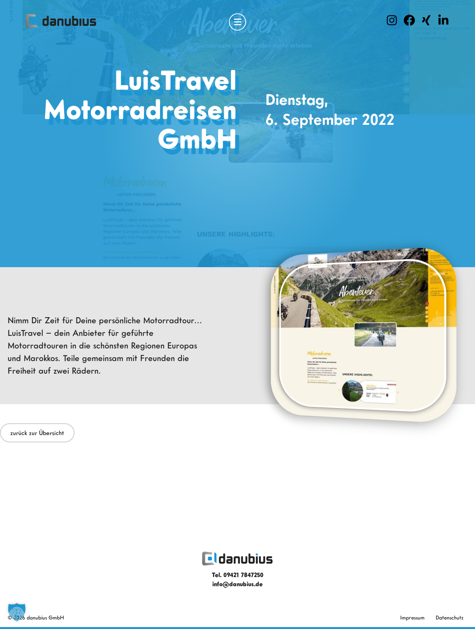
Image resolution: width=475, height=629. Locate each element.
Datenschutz (450, 617)
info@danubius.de (237, 584)
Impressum (412, 617)
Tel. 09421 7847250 (237, 575)
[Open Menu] (237, 22)
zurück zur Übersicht (37, 433)
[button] (17, 612)
